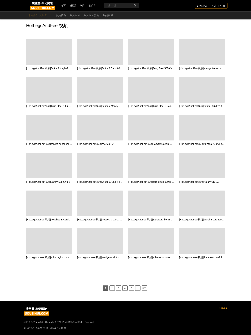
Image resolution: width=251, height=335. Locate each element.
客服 (26, 332)
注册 (223, 5)
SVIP (92, 5)
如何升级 (202, 5)
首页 (63, 5)
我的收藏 (108, 15)
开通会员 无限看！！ (40, 15)
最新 (73, 5)
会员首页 (61, 15)
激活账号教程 (91, 15)
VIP (82, 5)
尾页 (144, 288)
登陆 (213, 5)
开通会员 (222, 318)
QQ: (36, 332)
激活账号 (75, 15)
